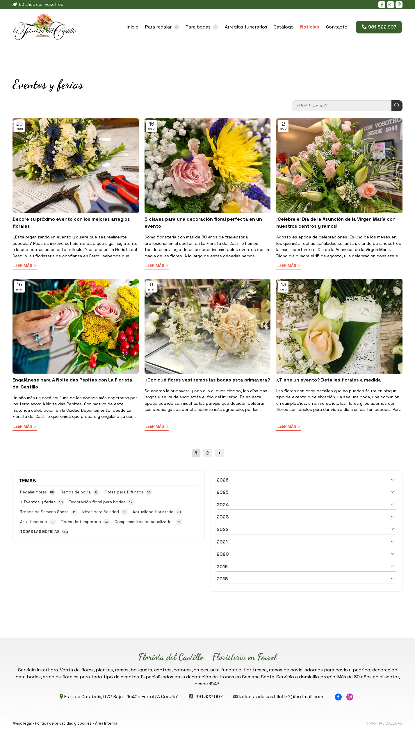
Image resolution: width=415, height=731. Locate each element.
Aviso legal (22, 723)
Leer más (22, 265)
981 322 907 (209, 696)
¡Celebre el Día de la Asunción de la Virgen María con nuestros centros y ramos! (336, 222)
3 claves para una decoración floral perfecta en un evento (203, 222)
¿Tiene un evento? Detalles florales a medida (328, 380)
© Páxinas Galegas (384, 723)
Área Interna (106, 723)
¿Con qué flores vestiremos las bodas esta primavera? (207, 380)
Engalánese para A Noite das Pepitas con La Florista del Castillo (72, 383)
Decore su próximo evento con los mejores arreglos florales (71, 222)
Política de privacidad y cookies (63, 723)
